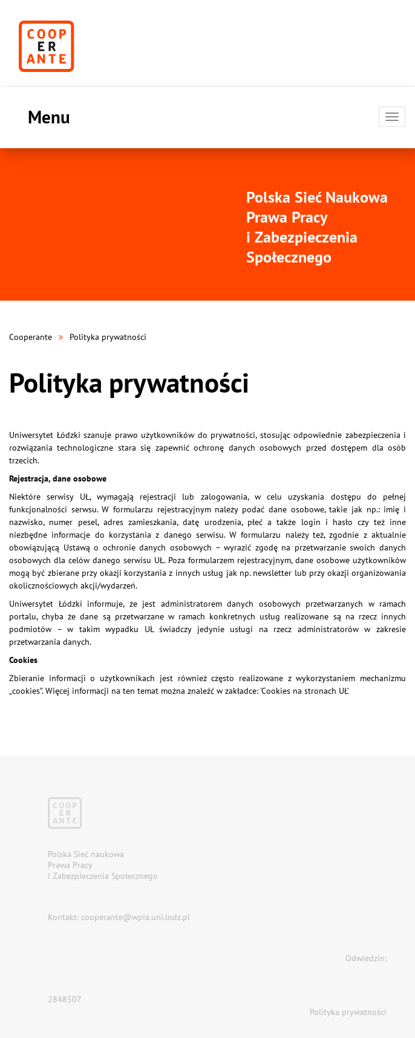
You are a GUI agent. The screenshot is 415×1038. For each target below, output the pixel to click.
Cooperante (30, 336)
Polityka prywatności (348, 1012)
